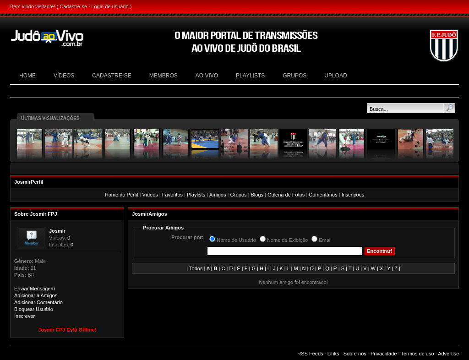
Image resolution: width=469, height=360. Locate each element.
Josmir (57, 231)
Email (325, 240)
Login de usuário (109, 6)
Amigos (217, 194)
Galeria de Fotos (286, 194)
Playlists (196, 194)
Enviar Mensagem (34, 288)
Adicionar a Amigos (35, 295)
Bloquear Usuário (33, 309)
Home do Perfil (121, 194)
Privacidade (384, 353)
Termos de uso (417, 353)
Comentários (323, 194)
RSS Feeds (310, 353)
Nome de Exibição (287, 240)
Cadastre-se (73, 6)
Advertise (448, 353)
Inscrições (353, 194)
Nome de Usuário (236, 240)
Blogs (257, 194)
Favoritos (172, 194)
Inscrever (24, 316)
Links (333, 353)
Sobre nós (355, 353)
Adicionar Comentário (38, 302)
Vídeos (150, 194)
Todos (195, 268)
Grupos (238, 194)
